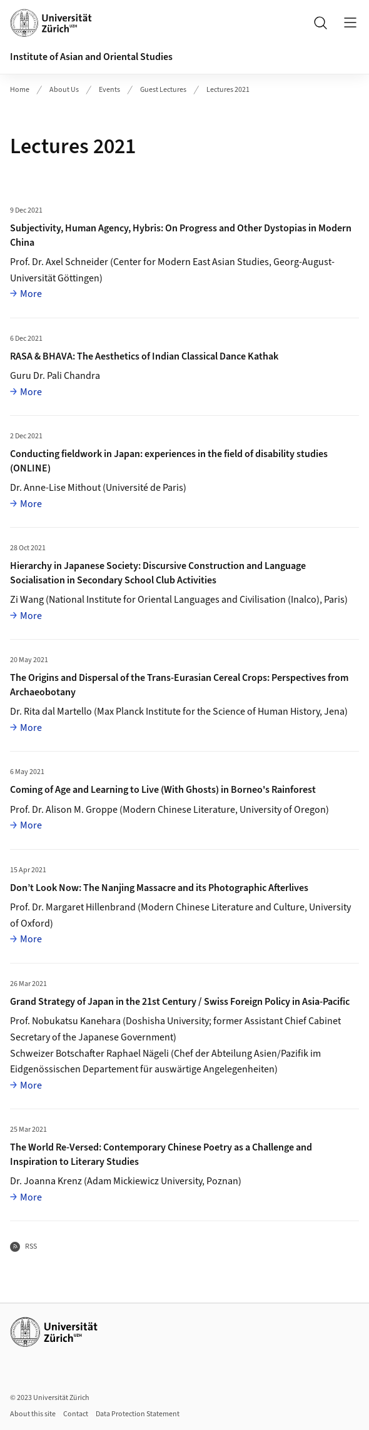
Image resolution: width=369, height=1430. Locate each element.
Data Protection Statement (137, 1414)
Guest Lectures (163, 89)
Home (19, 89)
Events (109, 89)
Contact (75, 1414)
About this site (33, 1414)
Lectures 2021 (228, 89)
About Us (64, 89)
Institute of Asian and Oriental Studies (91, 57)
